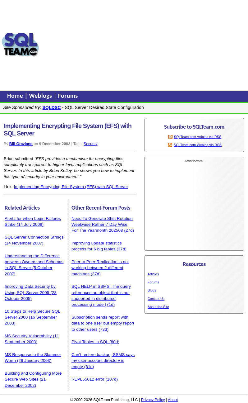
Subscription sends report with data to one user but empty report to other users (102, 323)
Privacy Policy (153, 400)
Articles (153, 274)
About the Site (158, 307)
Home (16, 95)
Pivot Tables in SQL (89, 341)
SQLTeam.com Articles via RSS (198, 137)
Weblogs (41, 95)
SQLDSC (52, 107)
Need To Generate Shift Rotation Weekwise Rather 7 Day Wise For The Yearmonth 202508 (102, 224)
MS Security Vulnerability (28, 336)
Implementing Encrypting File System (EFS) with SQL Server (71, 186)
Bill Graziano (21, 144)
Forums (68, 95)
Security (91, 144)
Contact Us (156, 299)
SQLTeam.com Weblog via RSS (198, 145)
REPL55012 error (87, 379)
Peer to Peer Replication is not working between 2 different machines (100, 267)
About (173, 400)
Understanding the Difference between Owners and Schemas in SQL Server (34, 262)
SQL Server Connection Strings (34, 237)
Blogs (152, 290)
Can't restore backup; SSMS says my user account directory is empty (103, 360)
